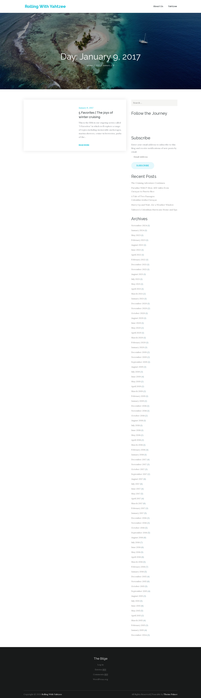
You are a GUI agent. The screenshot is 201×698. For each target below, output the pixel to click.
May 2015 (135, 610)
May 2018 (135, 435)
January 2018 (137, 454)
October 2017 (137, 469)
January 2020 (137, 347)
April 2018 (136, 440)
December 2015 (138, 576)
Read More (85, 145)
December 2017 (138, 459)
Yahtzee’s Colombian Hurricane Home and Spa (154, 209)
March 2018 (137, 445)
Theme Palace (170, 694)
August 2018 (137, 420)
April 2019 (136, 386)
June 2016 (136, 547)
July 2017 (135, 484)
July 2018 (135, 425)
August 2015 (137, 596)
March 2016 (137, 562)
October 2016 (138, 527)
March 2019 (137, 391)
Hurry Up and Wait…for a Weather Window (152, 204)
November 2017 (139, 464)
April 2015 (136, 615)
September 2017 (139, 474)
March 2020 (137, 337)
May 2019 (135, 381)
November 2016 (139, 523)
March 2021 (137, 293)
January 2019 (137, 401)
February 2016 (138, 566)
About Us (158, 6)
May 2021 (135, 284)
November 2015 (139, 581)
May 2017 (135, 493)
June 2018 (136, 430)
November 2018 (139, 410)
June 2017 (135, 488)
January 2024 (137, 230)
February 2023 (138, 240)
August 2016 (137, 537)
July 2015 (135, 601)
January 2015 (137, 630)
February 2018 (138, 449)
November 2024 (139, 225)
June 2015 (135, 605)
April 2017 (136, 498)
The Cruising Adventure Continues (148, 183)
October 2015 (137, 586)
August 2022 (137, 245)
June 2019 (136, 376)
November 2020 (139, 308)
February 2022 (138, 259)
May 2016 (135, 552)
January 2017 (137, 513)
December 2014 (139, 635)
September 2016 (139, 532)
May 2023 (136, 235)
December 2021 (139, 264)
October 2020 (138, 313)
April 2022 (136, 254)
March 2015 (137, 620)
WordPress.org (100, 679)
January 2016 (137, 571)
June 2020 (136, 323)
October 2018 (138, 415)
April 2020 (136, 332)
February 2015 (138, 625)
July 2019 (135, 371)
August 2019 (137, 367)
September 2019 (139, 362)
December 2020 (139, 303)
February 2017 (138, 508)
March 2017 (137, 503)
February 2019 (138, 396)
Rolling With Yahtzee (45, 6)
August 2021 (137, 274)
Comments (100, 674)
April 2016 (136, 557)
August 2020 (137, 318)
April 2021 (136, 289)
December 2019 (139, 352)
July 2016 (135, 542)
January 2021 (137, 298)
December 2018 (139, 406)
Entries (100, 669)
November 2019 (139, 357)
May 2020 (136, 328)
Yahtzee (172, 6)
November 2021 (139, 269)
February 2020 (138, 342)
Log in (100, 664)
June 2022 (136, 250)
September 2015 (139, 591)
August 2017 (137, 479)
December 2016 (139, 518)
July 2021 (135, 279)
